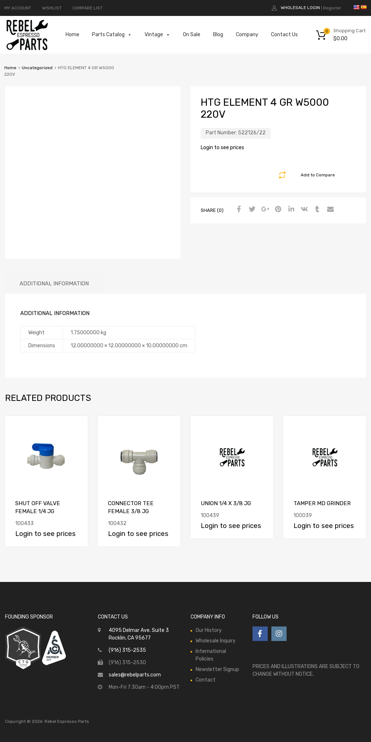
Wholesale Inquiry (215, 641)
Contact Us (284, 35)
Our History (209, 630)
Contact (206, 680)
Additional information (54, 283)
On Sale (191, 35)
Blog (218, 35)
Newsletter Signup (217, 669)
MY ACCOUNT (17, 8)
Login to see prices (222, 147)
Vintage (157, 35)
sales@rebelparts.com (135, 675)
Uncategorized (37, 67)
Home (72, 35)
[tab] (54, 284)
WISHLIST (52, 8)
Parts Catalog (112, 35)
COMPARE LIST (87, 8)
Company (247, 35)
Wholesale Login (300, 7)
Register (332, 8)
